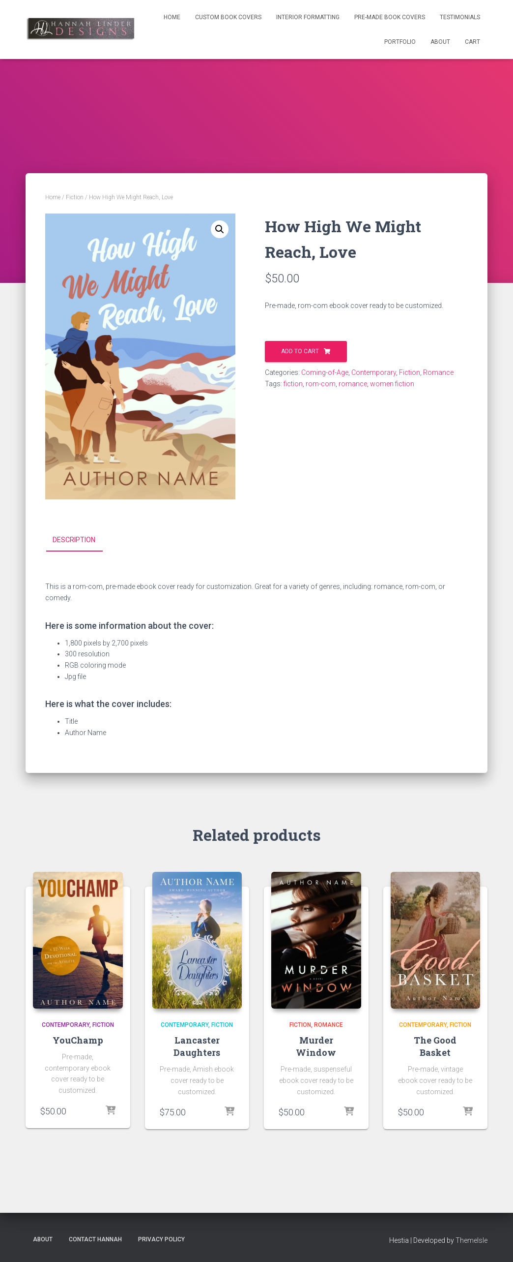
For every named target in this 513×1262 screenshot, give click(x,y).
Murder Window (316, 1046)
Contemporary (373, 372)
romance (353, 384)
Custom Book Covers (228, 17)
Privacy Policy (161, 1239)
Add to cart (300, 351)
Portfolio (400, 41)
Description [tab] (74, 540)
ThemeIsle (471, 1240)
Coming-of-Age (324, 372)
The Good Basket (435, 1046)
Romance (438, 372)
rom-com (321, 384)
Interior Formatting (308, 17)
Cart (472, 41)
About (440, 41)
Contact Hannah (95, 1239)
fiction (293, 384)
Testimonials (460, 17)
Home (172, 17)
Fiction (75, 197)
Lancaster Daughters (196, 1046)
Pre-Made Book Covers (389, 17)
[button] (219, 229)
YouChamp (78, 1040)
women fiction (392, 384)
